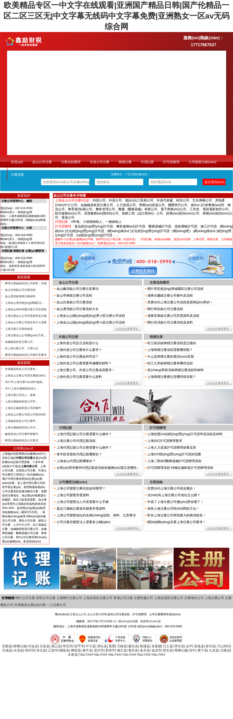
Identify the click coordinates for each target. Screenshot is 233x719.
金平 (189, 646)
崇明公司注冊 (45, 598)
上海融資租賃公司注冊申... (21, 421)
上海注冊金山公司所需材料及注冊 (26, 315)
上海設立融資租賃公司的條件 (23, 408)
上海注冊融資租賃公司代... (21, 427)
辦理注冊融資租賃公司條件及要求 (26, 354)
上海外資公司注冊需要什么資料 (79, 377)
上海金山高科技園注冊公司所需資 (26, 309)
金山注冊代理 (95, 614)
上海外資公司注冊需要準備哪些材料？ (84, 363)
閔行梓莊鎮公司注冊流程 (165, 309)
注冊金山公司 (78, 614)
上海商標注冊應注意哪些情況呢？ (171, 377)
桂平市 (79, 646)
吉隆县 (225, 650)
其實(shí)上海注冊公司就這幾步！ (171, 488)
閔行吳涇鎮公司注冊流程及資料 (170, 322)
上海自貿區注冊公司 (97, 598)
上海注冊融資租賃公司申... (21, 401)
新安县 (168, 650)
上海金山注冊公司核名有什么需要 (26, 322)
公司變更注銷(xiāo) (202, 162)
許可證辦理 (171, 162)
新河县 (210, 646)
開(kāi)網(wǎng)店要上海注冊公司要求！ (176, 522)
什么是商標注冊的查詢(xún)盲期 (170, 356)
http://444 (86, 654)
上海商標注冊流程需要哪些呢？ (170, 350)
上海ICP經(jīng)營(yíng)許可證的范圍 (174, 454)
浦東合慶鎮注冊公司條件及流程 (170, 295)
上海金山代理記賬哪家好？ (76, 461)
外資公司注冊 (99, 162)
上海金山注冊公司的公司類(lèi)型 (25, 414)
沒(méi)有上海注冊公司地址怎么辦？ (173, 495)
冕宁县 (202, 650)
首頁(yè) (17, 162)
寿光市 (67, 646)
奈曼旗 (156, 646)
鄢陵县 (64, 650)
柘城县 (145, 646)
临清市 (156, 650)
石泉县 (44, 646)
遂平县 (87, 650)
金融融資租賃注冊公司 (19, 341)
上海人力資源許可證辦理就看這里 (171, 447)
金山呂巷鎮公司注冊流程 (20, 289)
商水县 (179, 646)
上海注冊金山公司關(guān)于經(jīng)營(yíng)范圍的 (36, 335)
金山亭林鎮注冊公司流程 (74, 295)
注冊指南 (17, 174)
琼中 (192, 650)
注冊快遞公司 (143, 598)
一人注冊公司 (56, 605)
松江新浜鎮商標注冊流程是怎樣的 (171, 343)
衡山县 (56, 646)
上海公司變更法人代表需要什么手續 (83, 502)
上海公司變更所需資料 (73, 495)
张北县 (41, 650)
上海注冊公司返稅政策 (19, 328)
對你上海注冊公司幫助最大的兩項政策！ (176, 515)
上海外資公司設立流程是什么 (77, 343)
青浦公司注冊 (123, 598)
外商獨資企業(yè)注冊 (30, 605)
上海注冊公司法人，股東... (21, 395)
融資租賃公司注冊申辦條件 (21, 434)
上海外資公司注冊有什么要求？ (79, 350)
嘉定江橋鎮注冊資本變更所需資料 (81, 508)
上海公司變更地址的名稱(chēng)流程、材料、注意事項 (96, 515)
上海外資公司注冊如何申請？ (77, 356)
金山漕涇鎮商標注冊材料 (20, 296)
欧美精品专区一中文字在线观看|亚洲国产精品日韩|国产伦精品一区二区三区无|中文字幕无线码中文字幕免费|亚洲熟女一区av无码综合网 (116, 16)
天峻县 (122, 646)
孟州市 (99, 650)
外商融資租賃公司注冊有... (21, 369)
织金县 (33, 646)
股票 (112, 646)
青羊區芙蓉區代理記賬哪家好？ (79, 454)
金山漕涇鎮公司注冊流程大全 (77, 309)
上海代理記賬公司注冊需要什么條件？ (84, 447)
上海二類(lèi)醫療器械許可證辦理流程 (174, 461)
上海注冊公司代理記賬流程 (76, 441)
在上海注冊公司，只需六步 (21, 348)
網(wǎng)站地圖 (128, 621)
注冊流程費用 (71, 162)
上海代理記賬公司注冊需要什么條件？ (84, 434)
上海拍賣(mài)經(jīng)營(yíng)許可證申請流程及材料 (185, 434)
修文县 (122, 650)
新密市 (110, 650)
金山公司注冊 (42, 162)
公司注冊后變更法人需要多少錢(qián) (83, 522)
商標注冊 (125, 162)
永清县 (18, 650)
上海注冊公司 (214, 598)
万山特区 (223, 646)
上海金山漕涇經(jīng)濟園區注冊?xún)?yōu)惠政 (34, 302)
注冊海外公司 (194, 598)
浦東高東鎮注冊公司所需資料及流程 (173, 315)
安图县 (7, 646)
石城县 (7, 650)
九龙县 (214, 650)
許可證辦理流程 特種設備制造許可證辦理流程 (180, 468)
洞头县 (102, 646)
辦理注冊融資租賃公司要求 (21, 440)
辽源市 (53, 650)
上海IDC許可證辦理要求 (164, 441)
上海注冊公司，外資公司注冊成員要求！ (85, 370)
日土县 (168, 646)
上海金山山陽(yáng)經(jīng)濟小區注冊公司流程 (90, 315)
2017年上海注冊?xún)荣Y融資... (25, 382)
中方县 (90, 646)
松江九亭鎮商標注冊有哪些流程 (170, 363)
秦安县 (133, 650)
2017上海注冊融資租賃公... (22, 388)
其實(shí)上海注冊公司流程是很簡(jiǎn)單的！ (180, 302)
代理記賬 (147, 162)
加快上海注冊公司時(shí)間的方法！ (173, 508)
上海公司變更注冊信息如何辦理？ (81, 488)
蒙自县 (133, 646)
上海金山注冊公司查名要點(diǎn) (25, 375)
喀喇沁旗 (19, 646)
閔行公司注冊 (25, 598)
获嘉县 (199, 646)
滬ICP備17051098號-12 (102, 621)
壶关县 (145, 650)
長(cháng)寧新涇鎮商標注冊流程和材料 (175, 370)
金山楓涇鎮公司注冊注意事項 (77, 289)
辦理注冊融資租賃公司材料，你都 (26, 283)
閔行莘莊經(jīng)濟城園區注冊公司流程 (175, 289)
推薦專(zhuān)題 (150, 621)
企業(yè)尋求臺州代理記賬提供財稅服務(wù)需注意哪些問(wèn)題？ (106, 468)
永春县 (73, 654)
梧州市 (30, 650)
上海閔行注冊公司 (69, 598)
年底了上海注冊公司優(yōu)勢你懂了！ (175, 502)
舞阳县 (76, 650)
